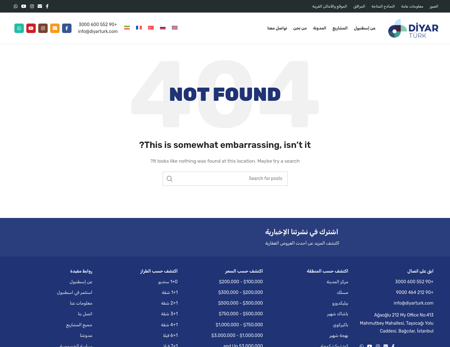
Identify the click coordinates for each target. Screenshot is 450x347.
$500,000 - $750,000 (241, 314)
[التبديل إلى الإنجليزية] (174, 28)
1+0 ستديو (167, 282)
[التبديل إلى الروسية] (163, 28)
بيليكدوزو (340, 303)
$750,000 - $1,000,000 (239, 325)
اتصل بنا (85, 314)
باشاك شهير (337, 314)
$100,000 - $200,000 (241, 282)
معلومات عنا (81, 303)
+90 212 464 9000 (415, 292)
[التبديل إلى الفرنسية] (139, 28)
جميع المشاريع (79, 325)
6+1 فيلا (170, 335)
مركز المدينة (337, 282)
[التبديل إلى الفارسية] (127, 28)
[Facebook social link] (47, 6)
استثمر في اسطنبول (74, 292)
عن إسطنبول (81, 282)
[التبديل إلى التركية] (151, 28)
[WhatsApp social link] (15, 6)
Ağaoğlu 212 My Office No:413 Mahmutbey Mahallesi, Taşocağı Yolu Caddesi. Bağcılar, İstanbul (397, 322)
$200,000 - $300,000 (240, 292)
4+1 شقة (169, 325)
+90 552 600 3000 (98, 24)
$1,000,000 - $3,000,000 (237, 335)
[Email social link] (40, 6)
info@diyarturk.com (98, 31)
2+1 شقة (169, 303)
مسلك (342, 292)
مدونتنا (86, 335)
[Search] (225, 178)
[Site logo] (413, 28)
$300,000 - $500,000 (240, 303)
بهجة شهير (338, 335)
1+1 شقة (170, 292)
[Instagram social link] (32, 6)
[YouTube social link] (23, 6)
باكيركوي (340, 325)
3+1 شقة (169, 314)
